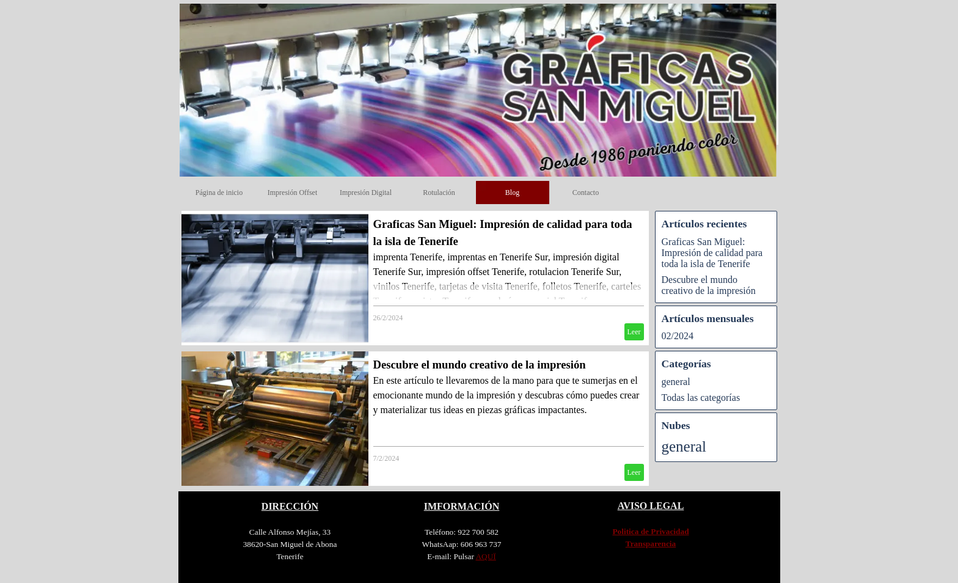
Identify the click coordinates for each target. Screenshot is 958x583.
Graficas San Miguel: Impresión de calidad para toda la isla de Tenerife (712, 253)
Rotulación (439, 192)
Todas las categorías (701, 397)
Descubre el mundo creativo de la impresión (479, 364)
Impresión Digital (366, 192)
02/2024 (677, 336)
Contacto (585, 192)
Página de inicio (219, 192)
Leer (634, 332)
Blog (512, 192)
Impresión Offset (292, 192)
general (676, 381)
